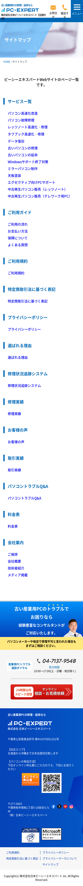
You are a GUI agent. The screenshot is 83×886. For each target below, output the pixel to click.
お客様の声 (16, 441)
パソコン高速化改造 (23, 113)
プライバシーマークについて (59, 858)
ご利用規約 (16, 273)
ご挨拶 (13, 554)
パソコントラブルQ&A (24, 498)
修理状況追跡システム (24, 385)
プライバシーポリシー (24, 329)
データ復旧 (16, 141)
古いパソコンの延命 (23, 154)
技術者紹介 (16, 568)
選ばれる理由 (18, 357)
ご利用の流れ (18, 224)
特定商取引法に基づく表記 (28, 301)
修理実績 (14, 413)
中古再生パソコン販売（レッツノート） (38, 189)
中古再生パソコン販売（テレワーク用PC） (40, 196)
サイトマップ (50, 864)
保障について (18, 238)
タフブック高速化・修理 (26, 134)
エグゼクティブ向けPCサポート (31, 182)
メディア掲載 (18, 574)
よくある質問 (18, 244)
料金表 (13, 526)
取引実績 (14, 469)
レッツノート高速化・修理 (28, 127)
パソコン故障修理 (21, 120)
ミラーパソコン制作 (23, 168)
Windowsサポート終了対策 (28, 161)
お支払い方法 (18, 231)
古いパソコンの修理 (23, 148)
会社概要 (14, 561)
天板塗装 (14, 175)
